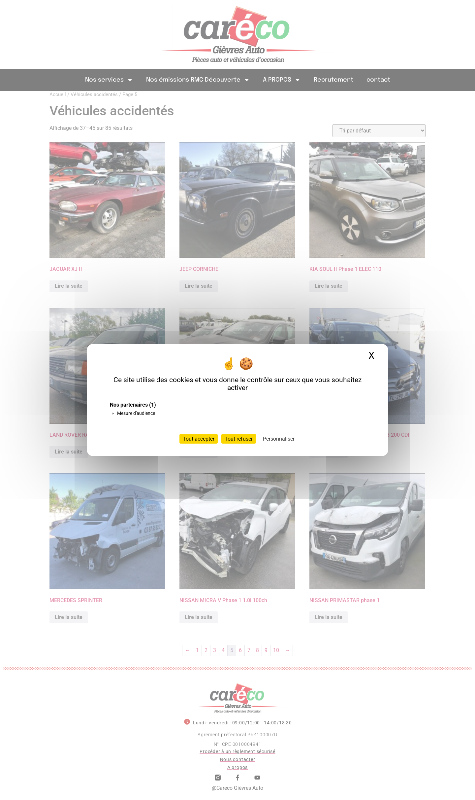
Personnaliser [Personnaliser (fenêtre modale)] (279, 439)
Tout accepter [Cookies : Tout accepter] (198, 439)
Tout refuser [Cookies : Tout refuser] (239, 439)
